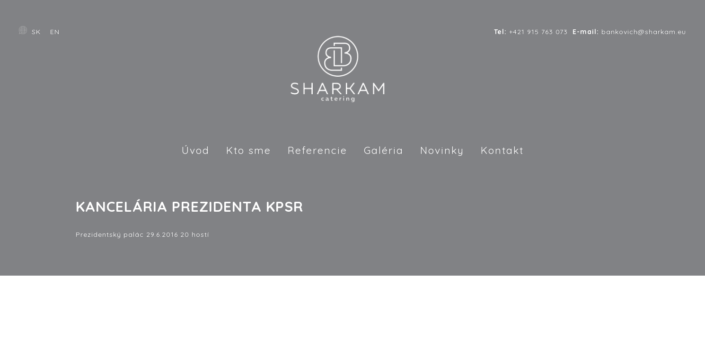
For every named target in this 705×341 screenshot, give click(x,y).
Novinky (442, 150)
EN (55, 31)
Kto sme (248, 150)
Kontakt (502, 150)
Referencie (317, 150)
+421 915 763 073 (531, 31)
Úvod (196, 150)
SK (36, 31)
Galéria (384, 150)
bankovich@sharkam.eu (629, 31)
